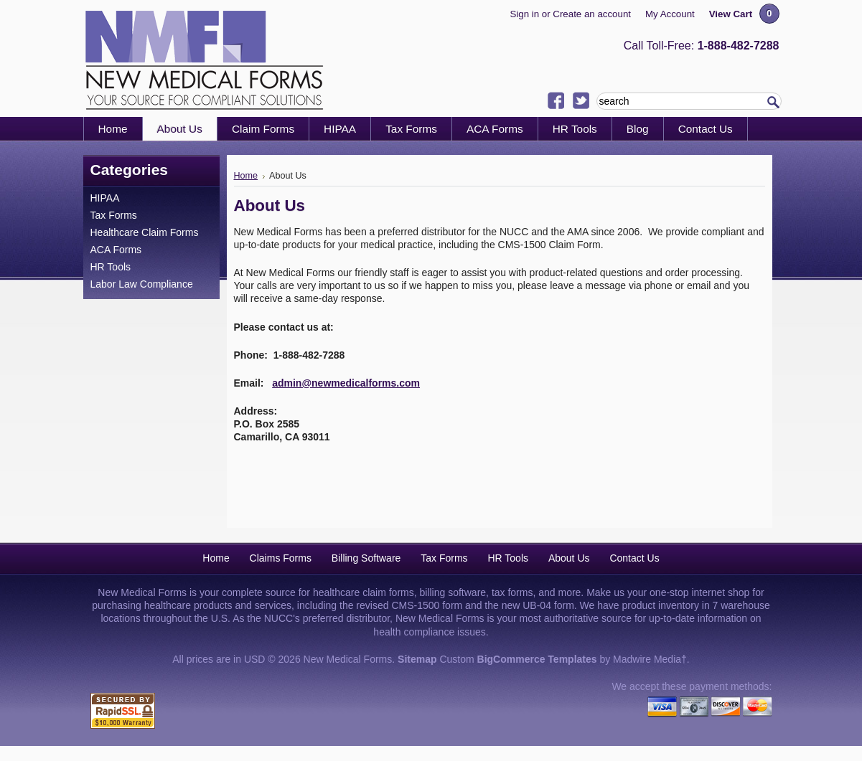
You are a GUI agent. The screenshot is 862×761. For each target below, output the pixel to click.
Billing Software (366, 558)
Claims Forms (280, 558)
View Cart (730, 14)
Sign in (524, 14)
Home (246, 176)
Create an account (592, 14)
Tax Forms (113, 215)
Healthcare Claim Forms (144, 232)
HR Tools (110, 267)
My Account (670, 14)
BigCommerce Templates (537, 659)
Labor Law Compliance (141, 284)
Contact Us (634, 558)
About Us (569, 558)
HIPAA (105, 198)
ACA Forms (116, 249)
